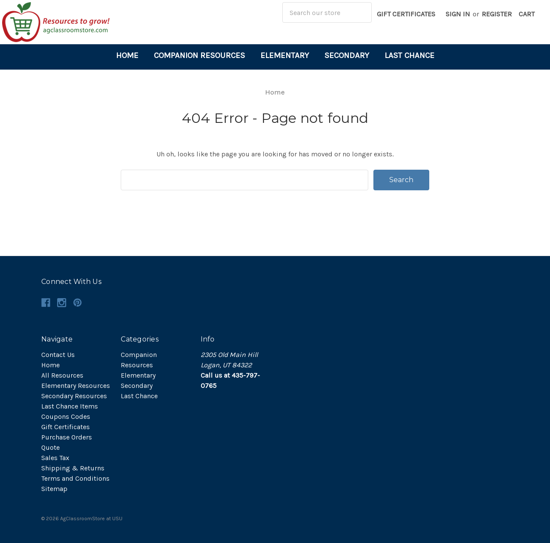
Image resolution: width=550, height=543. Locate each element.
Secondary (346, 55)
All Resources (62, 375)
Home (127, 55)
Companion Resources (199, 55)
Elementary (284, 55)
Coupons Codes (65, 416)
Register (497, 14)
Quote (50, 447)
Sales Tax (55, 458)
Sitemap (54, 489)
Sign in (458, 14)
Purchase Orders (66, 437)
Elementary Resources (75, 385)
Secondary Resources (74, 396)
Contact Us (58, 355)
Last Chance (409, 55)
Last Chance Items (69, 406)
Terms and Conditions (75, 478)
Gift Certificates (406, 14)
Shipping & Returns (72, 468)
